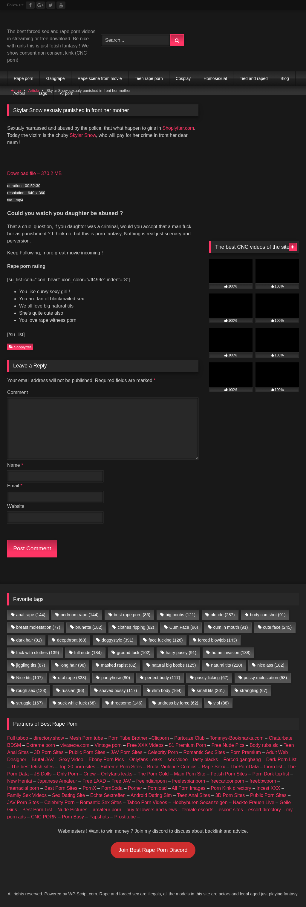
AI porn (66, 93)
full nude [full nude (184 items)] (88, 652)
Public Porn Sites (87, 752)
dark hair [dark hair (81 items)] (29, 640)
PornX (89, 788)
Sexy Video (71, 759)
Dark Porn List (281, 759)
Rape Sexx (213, 766)
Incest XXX (268, 788)
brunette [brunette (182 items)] (88, 627)
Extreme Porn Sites (121, 766)
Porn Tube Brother (128, 738)
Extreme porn (40, 745)
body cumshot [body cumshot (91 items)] (267, 614)
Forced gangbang (242, 759)
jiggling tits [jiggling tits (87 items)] (30, 665)
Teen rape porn (149, 78)
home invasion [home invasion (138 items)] (231, 652)
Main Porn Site (189, 773)
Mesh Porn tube (86, 738)
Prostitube (125, 816)
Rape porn (23, 78)
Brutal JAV (43, 759)
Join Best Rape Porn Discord (152, 850)
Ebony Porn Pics (106, 759)
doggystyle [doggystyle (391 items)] (117, 640)
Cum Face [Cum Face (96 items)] (183, 627)
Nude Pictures (72, 809)
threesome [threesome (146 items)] (127, 703)
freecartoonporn (227, 781)
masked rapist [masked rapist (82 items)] (119, 665)
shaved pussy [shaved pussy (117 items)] (118, 690)
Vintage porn (108, 745)
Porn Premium (245, 752)
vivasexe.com (74, 745)
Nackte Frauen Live (253, 802)
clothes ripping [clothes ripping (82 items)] (136, 627)
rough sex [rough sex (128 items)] (31, 690)
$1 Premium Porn (187, 745)
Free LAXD (94, 781)
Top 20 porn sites (77, 766)
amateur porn (107, 809)
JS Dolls (43, 773)
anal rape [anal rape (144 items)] (30, 614)
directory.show (48, 738)
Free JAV (121, 781)
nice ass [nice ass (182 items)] (270, 665)
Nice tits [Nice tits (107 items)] (29, 677)
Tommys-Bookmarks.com (237, 738)
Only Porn (67, 773)
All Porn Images (189, 788)
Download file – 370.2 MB (34, 173)
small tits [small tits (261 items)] (211, 690)
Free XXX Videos (145, 745)
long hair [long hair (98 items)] (73, 665)
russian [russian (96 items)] (73, 690)
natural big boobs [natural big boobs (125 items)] (174, 665)
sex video (178, 759)
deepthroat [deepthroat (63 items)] (71, 640)
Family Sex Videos (27, 795)
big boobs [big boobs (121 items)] (180, 614)
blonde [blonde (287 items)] (223, 614)
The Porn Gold (153, 773)
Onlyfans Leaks (145, 759)
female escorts (197, 809)
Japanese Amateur (57, 781)
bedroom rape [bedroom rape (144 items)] (80, 614)
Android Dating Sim (151, 795)
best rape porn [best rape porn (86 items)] (132, 614)
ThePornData (244, 766)
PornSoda (112, 788)
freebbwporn (263, 781)
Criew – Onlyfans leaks (107, 773)
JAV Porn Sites (126, 752)
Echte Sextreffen (108, 795)
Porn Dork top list (271, 773)
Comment (17, 392)
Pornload (157, 788)
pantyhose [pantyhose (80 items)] (115, 677)
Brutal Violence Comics (171, 766)
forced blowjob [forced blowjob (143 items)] (217, 640)
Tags (42, 93)
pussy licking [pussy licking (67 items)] (212, 677)
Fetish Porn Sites (229, 773)
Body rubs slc (264, 745)
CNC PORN (43, 816)
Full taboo (17, 738)
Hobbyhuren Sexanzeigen (199, 802)
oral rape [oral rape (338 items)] (72, 677)
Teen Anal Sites (193, 795)
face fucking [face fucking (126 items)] (166, 640)
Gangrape (55, 78)
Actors (19, 93)
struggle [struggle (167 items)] (29, 703)
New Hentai (19, 781)
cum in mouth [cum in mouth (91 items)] (230, 627)
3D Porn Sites (49, 752)
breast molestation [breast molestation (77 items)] (38, 627)
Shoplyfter (20, 346)
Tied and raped (254, 78)
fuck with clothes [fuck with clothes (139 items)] (37, 652)
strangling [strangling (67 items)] (253, 690)
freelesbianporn (188, 781)
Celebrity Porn (163, 752)
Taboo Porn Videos (147, 802)
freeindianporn (151, 781)
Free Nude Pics (227, 745)
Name (15, 465)
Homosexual (215, 78)
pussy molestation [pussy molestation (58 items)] (265, 677)
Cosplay (183, 78)
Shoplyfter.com (178, 128)
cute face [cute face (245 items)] (277, 627)
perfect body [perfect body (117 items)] (162, 677)
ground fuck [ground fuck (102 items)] (134, 652)
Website (16, 506)
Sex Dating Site (68, 795)
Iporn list (273, 766)
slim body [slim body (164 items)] (166, 690)
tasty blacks (205, 759)
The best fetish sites (32, 766)
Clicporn (160, 738)
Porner (135, 788)
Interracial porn (23, 788)
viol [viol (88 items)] (221, 703)
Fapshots (99, 816)
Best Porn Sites (61, 788)
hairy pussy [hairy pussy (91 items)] (181, 652)
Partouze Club (189, 738)
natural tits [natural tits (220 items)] (226, 665)
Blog (285, 78)
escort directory (264, 809)
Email (14, 485)
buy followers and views (151, 809)
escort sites (231, 809)
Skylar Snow (83, 135)
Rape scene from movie (100, 78)
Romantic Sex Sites (204, 752)
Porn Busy (73, 816)
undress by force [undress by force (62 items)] (178, 703)
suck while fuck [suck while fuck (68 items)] (77, 703)
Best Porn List (37, 809)
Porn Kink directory (231, 788)
